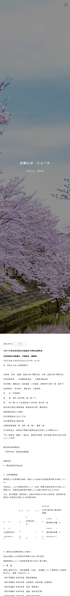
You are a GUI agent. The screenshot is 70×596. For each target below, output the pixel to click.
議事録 (20, 344)
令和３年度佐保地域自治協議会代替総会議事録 (23, 351)
